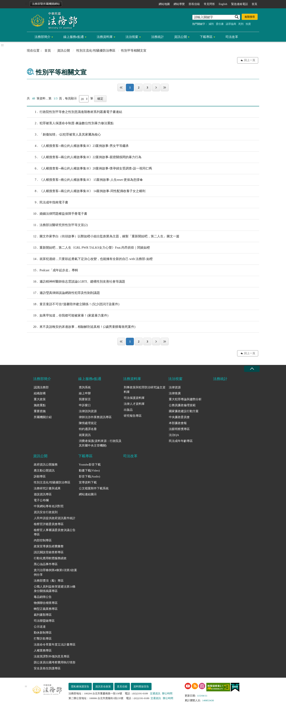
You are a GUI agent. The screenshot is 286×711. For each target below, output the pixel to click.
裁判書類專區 (43, 614)
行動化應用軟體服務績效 (50, 558)
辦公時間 (167, 693)
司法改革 (231, 36)
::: (26, 3)
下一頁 (156, 87)
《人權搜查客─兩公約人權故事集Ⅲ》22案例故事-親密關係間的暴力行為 (84, 157)
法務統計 (157, 36)
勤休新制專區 (43, 632)
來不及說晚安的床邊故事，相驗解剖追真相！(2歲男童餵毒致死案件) (81, 326)
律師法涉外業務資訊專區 (95, 417)
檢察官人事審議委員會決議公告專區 (54, 532)
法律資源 (175, 387)
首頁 (254, 4)
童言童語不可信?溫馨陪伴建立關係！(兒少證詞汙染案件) (73, 304)
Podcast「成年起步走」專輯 (52, 270)
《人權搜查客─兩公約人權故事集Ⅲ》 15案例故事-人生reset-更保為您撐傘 (85, 179)
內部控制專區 (43, 540)
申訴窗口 (85, 405)
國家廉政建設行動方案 (184, 411)
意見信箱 (122, 686)
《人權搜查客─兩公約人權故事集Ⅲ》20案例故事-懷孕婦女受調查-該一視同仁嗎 (89, 168)
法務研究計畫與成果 (47, 488)
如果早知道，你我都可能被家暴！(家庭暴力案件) (67, 315)
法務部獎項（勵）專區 (49, 580)
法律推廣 (175, 393)
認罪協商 (231, 23)
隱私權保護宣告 (80, 686)
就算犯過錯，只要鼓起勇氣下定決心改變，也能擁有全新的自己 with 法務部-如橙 (90, 259)
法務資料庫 (105, 36)
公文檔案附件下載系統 (94, 488)
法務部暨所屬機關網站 (46, 3)
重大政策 (40, 399)
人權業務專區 (43, 650)
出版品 (128, 409)
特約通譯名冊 (88, 429)
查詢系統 (85, 387)
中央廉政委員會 (179, 417)
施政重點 (40, 405)
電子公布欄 (41, 500)
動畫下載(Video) (89, 470)
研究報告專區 (133, 415)
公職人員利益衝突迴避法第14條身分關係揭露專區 (54, 589)
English (223, 4)
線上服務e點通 (73, 36)
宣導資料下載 (88, 482)
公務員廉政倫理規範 (182, 405)
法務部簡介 (42, 36)
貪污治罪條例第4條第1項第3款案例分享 (55, 572)
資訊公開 (180, 36)
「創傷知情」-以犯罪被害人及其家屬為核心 (64, 134)
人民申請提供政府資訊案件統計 (54, 518)
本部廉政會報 (178, 423)
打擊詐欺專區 (43, 638)
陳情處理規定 (88, 423)
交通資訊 (155, 693)
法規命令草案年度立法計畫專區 (54, 644)
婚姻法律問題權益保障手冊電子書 (57, 213)
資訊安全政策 (103, 686)
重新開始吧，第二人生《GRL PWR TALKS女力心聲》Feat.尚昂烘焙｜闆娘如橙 (88, 247)
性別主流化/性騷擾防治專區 (95, 50)
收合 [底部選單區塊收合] (252, 369)
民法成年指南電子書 (47, 202)
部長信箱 (194, 4)
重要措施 (40, 411)
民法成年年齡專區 (181, 441)
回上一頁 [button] (249, 60)
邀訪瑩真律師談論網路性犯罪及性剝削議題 (63, 293)
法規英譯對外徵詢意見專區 (52, 656)
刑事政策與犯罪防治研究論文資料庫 (144, 390)
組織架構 (40, 393)
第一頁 (121, 87)
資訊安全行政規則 (46, 512)
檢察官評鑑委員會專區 (49, 524)
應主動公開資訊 (44, 470)
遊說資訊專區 (43, 494)
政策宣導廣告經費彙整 (49, 546)
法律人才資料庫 (134, 403)
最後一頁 (165, 87)
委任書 (220, 23)
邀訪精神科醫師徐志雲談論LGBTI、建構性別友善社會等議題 (76, 281)
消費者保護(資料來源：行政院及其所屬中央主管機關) (100, 443)
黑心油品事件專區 (46, 564)
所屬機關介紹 (43, 417)
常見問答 (209, 4)
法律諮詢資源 (88, 411)
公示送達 (40, 626)
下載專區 (206, 36)
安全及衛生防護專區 (47, 668)
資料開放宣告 (141, 686)
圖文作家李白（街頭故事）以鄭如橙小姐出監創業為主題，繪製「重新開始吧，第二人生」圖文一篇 (103, 236)
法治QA (174, 435)
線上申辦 (85, 393)
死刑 (240, 23)
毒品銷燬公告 (43, 596)
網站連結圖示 (88, 494)
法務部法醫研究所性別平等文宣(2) (57, 225)
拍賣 (248, 23)
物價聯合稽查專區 (46, 602)
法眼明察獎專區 (179, 429)
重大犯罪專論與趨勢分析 (185, 399)
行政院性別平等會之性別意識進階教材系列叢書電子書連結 (74, 112)
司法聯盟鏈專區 (44, 620)
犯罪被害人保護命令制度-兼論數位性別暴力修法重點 (70, 123)
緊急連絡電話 (239, 4)
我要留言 (85, 399)
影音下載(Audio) (89, 476)
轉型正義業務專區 (46, 608)
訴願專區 (40, 476)
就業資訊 (85, 435)
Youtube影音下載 (90, 464)
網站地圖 (164, 4)
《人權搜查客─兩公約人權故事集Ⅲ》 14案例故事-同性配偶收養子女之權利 (86, 191)
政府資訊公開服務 (46, 464)
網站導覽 (179, 4)
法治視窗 (132, 36)
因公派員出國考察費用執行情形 (54, 662)
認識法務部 (41, 387)
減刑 (211, 23)
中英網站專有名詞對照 (49, 506)
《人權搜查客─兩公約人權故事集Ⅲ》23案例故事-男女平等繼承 (78, 145)
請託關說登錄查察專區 (49, 552)
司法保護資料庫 (134, 397)
